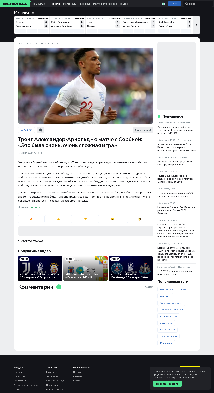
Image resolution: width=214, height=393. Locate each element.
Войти (175, 3)
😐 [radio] (113, 219)
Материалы (69, 3)
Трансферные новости (171, 309)
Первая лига (185, 157)
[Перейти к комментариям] (40, 130)
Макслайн (165, 296)
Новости (55, 3)
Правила (147, 286)
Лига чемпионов (168, 336)
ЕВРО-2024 (26, 130)
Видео (124, 3)
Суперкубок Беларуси (171, 303)
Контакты (77, 376)
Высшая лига (184, 140)
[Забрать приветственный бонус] (163, 4)
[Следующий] (196, 25)
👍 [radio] (59, 219)
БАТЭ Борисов (167, 329)
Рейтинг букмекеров (105, 3)
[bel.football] (15, 3)
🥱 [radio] (140, 219)
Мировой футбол (54, 389)
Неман (183, 289)
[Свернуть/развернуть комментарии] (58, 286)
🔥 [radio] (31, 219)
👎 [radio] (86, 219)
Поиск (190, 3)
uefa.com (35, 207)
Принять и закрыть (167, 383)
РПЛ (180, 243)
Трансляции (39, 3)
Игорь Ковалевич (168, 316)
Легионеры (184, 122)
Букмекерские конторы (26, 385)
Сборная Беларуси (55, 380)
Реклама (77, 380)
